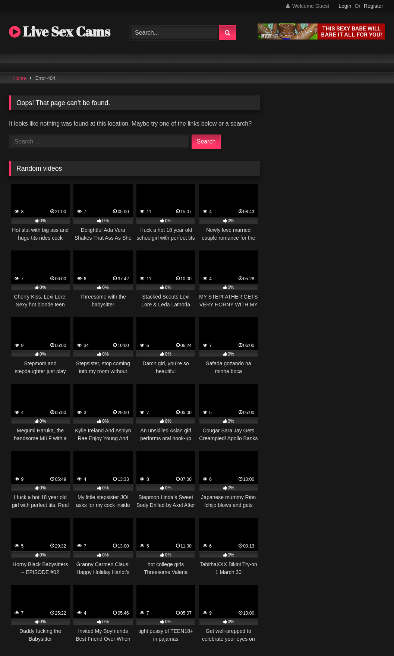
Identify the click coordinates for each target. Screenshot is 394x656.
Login (344, 6)
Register (373, 6)
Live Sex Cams (59, 31)
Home (19, 78)
